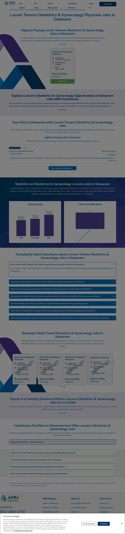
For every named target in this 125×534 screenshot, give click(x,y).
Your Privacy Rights (89, 524)
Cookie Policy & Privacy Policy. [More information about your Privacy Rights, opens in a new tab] (23, 532)
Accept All (103, 524)
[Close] (122, 524)
